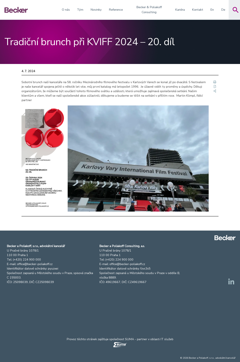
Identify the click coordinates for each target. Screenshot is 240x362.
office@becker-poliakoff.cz (34, 264)
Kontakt (197, 9)
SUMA (129, 339)
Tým (80, 9)
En (212, 9)
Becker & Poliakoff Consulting (149, 9)
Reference (116, 9)
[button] (44, 158)
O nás (66, 9)
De (223, 9)
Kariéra (180, 9)
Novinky (96, 9)
